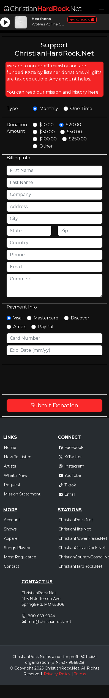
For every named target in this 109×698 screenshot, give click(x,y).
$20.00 (73, 124)
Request (12, 485)
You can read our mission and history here (53, 92)
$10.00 (46, 124)
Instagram (71, 466)
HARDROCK (82, 20)
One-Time (81, 108)
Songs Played (17, 548)
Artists (10, 466)
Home (10, 447)
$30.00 (47, 131)
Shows (10, 529)
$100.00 (48, 139)
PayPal (45, 326)
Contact (11, 566)
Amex (19, 326)
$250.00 (78, 139)
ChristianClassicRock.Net (82, 548)
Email (66, 494)
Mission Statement (22, 494)
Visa (17, 318)
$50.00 (74, 131)
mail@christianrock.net (49, 621)
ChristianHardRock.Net (80, 566)
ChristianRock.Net (75, 520)
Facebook (70, 447)
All (83, 668)
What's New (16, 475)
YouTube (69, 475)
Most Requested (20, 557)
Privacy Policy (57, 673)
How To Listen (17, 457)
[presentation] (48, 379)
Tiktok (67, 485)
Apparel (11, 538)
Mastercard (46, 318)
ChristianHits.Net (74, 529)
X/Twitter (70, 457)
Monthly (48, 108)
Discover (80, 318)
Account (12, 520)
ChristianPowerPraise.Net (82, 538)
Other (46, 146)
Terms (80, 673)
